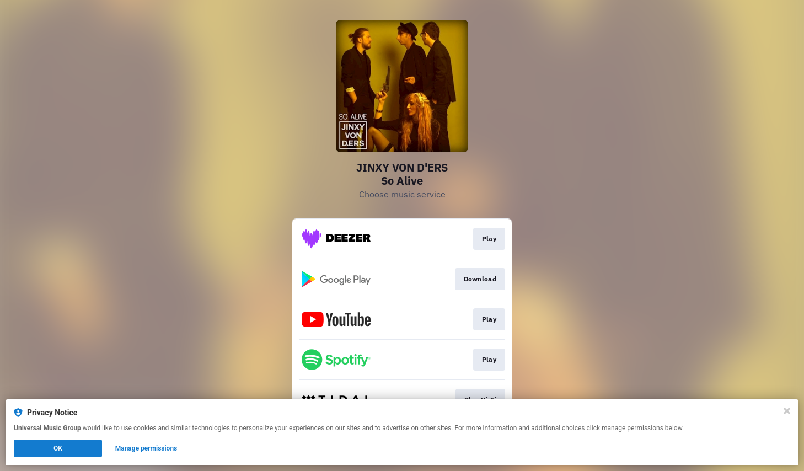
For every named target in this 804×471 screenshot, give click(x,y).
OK (57, 448)
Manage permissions (146, 448)
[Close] (787, 411)
